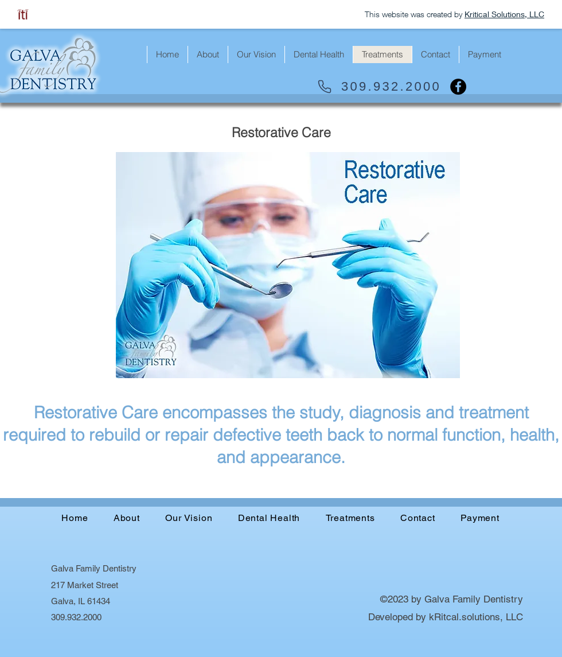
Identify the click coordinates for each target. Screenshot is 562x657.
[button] (484, 54)
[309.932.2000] (378, 86)
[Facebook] (458, 87)
